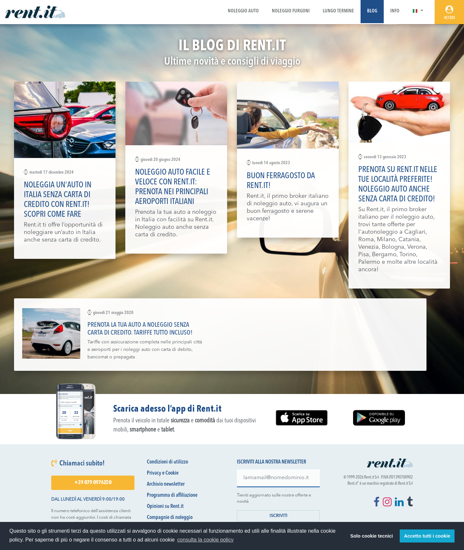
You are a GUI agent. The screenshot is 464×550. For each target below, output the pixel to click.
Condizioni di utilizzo (167, 462)
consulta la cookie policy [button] (205, 539)
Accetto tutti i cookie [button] (427, 536)
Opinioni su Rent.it (165, 506)
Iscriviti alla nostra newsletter (271, 462)
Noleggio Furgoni (291, 11)
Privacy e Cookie (162, 473)
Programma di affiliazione (172, 495)
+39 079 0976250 (92, 482)
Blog (372, 11)
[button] (418, 11)
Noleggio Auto (243, 11)
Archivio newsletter (166, 484)
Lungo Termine (338, 11)
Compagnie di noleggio (170, 517)
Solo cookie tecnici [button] (371, 536)
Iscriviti (278, 516)
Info (394, 11)
